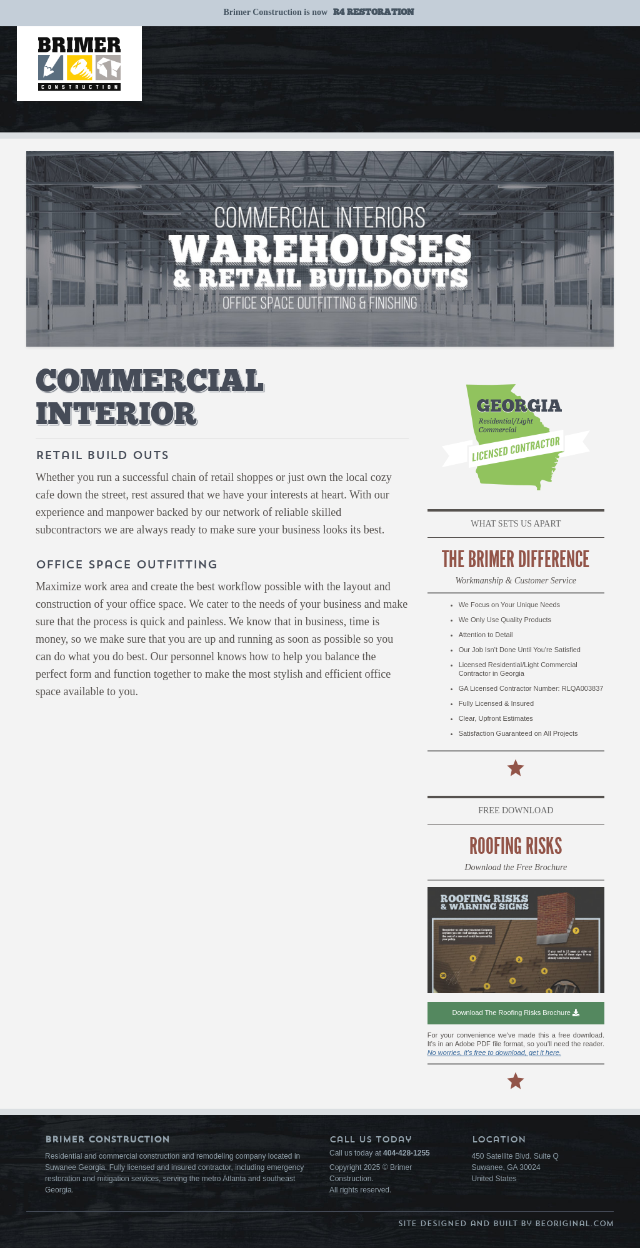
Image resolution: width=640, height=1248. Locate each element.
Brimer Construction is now (318, 12)
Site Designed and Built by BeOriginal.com (506, 1223)
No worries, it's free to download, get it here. (494, 1052)
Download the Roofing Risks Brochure (515, 1012)
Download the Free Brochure (515, 867)
